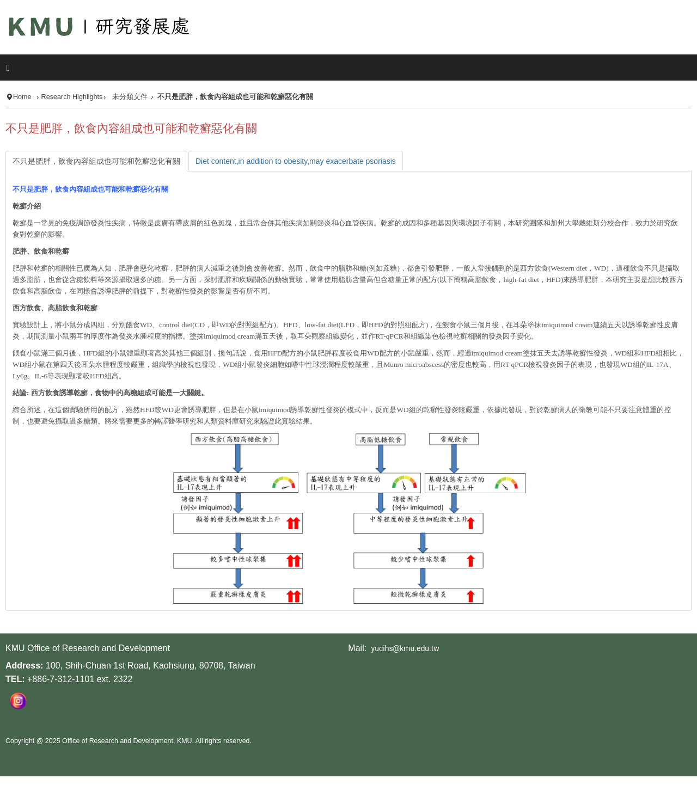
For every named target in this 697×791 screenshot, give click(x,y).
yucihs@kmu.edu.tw (405, 648)
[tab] (96, 161)
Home (22, 97)
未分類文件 (130, 97)
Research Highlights (72, 97)
